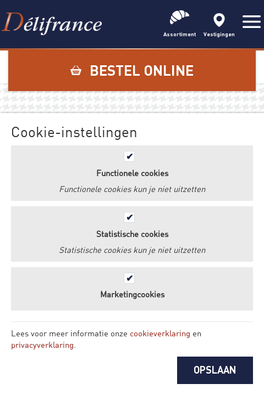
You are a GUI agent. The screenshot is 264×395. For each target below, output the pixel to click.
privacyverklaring (42, 344)
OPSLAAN (215, 370)
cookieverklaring (160, 333)
